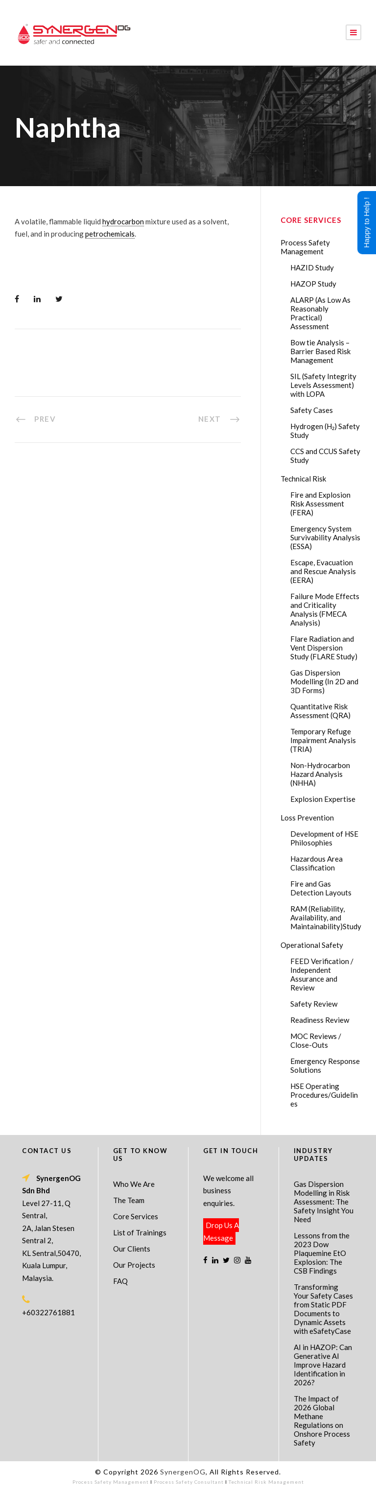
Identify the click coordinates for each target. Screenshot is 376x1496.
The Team (128, 1200)
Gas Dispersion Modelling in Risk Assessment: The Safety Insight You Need (323, 1202)
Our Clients (131, 1248)
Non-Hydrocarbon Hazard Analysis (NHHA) (320, 774)
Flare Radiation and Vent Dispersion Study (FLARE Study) (323, 647)
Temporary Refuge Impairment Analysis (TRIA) (323, 740)
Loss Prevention (307, 817)
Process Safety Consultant (189, 1482)
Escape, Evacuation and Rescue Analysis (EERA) (323, 571)
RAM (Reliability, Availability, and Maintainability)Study (325, 917)
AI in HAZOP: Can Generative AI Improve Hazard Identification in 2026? (323, 1365)
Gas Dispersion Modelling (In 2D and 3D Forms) (324, 681)
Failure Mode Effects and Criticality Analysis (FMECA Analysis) (324, 609)
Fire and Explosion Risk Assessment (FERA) (320, 503)
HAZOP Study (313, 283)
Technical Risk (303, 478)
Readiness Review (319, 1019)
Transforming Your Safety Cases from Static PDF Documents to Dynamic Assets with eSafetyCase (323, 1308)
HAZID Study (312, 267)
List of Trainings (139, 1232)
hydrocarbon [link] (123, 221)
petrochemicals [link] (110, 233)
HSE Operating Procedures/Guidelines (324, 1095)
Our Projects (134, 1264)
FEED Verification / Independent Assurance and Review (321, 974)
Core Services (135, 1216)
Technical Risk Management (266, 1482)
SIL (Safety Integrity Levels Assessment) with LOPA (323, 385)
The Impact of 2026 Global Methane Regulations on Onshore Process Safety (322, 1420)
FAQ (120, 1281)
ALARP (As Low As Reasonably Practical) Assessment (320, 313)
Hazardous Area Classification (316, 863)
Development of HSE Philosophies (324, 838)
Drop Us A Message (221, 1231)
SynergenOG (183, 1472)
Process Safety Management (305, 247)
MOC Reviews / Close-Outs (315, 1040)
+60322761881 (48, 1312)
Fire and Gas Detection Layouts (321, 888)
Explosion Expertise (322, 799)
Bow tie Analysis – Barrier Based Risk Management (320, 351)
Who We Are (134, 1184)
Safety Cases (311, 410)
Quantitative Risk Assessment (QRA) (320, 711)
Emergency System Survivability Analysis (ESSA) (325, 537)
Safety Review (313, 1003)
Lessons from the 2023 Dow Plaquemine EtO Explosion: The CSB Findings (322, 1253)
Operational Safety (312, 945)
